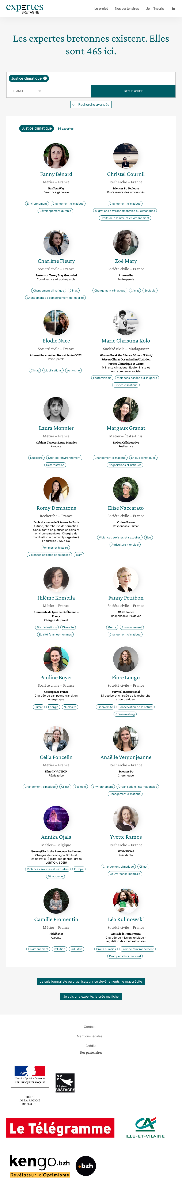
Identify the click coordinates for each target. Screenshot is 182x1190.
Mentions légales (89, 1036)
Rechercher (133, 91)
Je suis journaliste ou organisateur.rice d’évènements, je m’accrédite (91, 981)
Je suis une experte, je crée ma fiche (91, 996)
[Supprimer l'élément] (45, 78)
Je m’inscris (155, 9)
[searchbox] (83, 78)
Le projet (101, 9)
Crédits (91, 1046)
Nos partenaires (127, 9)
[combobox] (91, 78)
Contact (89, 1027)
